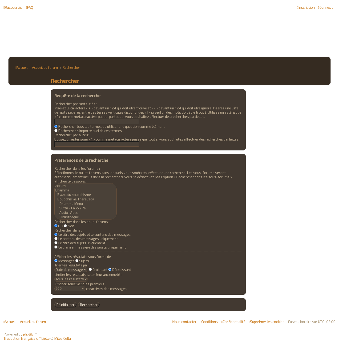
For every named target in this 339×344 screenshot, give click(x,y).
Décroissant (119, 269)
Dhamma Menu (85, 203)
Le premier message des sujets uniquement (90, 246)
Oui (58, 225)
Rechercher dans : (68, 229)
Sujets (82, 260)
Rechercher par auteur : (72, 134)
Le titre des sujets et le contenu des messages (92, 234)
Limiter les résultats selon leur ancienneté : (87, 274)
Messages (64, 260)
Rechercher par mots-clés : (75, 103)
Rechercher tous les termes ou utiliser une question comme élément (109, 126)
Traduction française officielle (27, 338)
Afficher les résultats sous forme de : (83, 256)
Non (69, 225)
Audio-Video (85, 212)
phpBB (28, 334)
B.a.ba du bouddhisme (85, 194)
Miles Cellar (63, 338)
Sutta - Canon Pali (85, 207)
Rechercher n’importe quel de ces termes (88, 130)
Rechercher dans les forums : (77, 168)
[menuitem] (29, 7)
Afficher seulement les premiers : (80, 283)
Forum (85, 185)
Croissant (98, 269)
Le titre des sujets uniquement (79, 242)
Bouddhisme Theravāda (85, 198)
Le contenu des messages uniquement (86, 238)
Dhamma (85, 189)
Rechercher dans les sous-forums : (81, 221)
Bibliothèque (85, 216)
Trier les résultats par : (72, 264)
